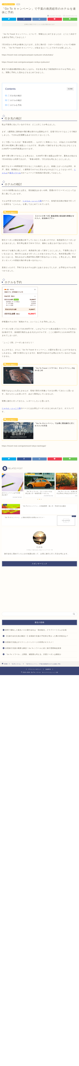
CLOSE (70, 89)
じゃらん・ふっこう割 (32, 201)
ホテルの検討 (16, 100)
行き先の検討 (16, 96)
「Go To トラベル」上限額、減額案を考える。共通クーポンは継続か (33, 654)
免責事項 (48, 669)
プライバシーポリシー (34, 669)
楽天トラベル (15, 173)
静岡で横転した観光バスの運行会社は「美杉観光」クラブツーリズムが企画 (36, 630)
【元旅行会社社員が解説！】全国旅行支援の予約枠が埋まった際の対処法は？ (36, 636)
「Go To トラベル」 (8, 4)
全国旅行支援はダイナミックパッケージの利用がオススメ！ (29, 642)
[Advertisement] (39, 589)
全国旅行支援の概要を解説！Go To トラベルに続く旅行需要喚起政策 (33, 648)
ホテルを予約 (16, 105)
